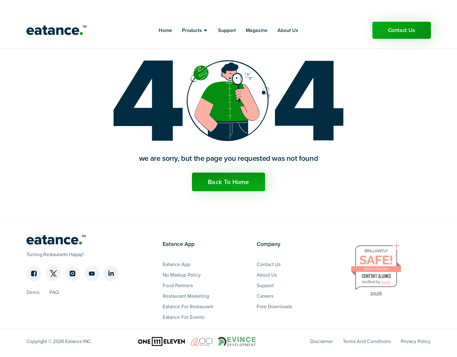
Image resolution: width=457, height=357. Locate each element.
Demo (33, 292)
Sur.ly (386, 283)
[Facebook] (33, 273)
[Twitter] (53, 273)
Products (192, 27)
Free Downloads (274, 306)
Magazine (257, 27)
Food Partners (178, 285)
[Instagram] (72, 273)
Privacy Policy (416, 341)
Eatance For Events (183, 317)
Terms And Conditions (367, 341)
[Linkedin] (111, 273)
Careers (265, 296)
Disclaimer (321, 341)
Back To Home (228, 182)
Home (165, 27)
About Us (287, 27)
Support (227, 27)
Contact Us (401, 27)
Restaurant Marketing (186, 296)
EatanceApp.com (376, 270)
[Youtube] (91, 273)
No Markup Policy (182, 274)
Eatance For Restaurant (188, 306)
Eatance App (176, 264)
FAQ (54, 292)
